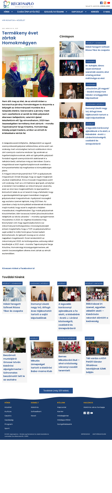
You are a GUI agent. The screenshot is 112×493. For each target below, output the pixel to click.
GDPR (26, 436)
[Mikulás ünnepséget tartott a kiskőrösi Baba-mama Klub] (42, 349)
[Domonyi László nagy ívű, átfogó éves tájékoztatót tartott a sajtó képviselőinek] (72, 110)
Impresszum (85, 434)
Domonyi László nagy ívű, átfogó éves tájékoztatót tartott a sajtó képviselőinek (41, 310)
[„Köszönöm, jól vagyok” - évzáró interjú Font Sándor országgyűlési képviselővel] (72, 91)
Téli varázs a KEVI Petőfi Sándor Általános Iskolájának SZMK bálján (96, 365)
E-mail (107, 11)
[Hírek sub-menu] (12, 12)
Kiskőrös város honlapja (94, 407)
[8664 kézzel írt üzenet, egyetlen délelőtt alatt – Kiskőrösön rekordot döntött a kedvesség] (97, 294)
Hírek (7, 11)
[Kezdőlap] (18, 4)
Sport (7, 428)
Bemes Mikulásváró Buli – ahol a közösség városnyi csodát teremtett (69, 363)
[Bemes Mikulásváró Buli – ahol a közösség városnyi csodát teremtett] (70, 347)
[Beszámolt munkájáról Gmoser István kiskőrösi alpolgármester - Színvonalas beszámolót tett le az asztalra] (14, 345)
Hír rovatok (8, 20)
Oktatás (99, 283)
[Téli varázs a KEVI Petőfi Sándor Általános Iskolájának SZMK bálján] (97, 348)
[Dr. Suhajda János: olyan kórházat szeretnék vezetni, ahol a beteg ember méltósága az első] (72, 68)
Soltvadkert (36, 411)
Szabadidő (100, 43)
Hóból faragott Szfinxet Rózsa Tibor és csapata (13, 307)
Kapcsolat (77, 11)
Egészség (90, 62)
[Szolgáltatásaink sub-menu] (67, 12)
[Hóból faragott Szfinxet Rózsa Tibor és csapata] (72, 49)
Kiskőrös (35, 407)
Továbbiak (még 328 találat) (56, 390)
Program (9, 424)
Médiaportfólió (63, 420)
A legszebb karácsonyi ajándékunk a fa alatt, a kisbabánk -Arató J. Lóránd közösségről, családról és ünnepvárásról (69, 316)
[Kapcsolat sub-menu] (86, 12)
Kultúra (8, 411)
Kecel (33, 416)
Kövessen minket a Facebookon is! (18, 268)
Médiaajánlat (63, 416)
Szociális (62, 338)
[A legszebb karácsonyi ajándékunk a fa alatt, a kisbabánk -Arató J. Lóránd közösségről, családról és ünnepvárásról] (72, 130)
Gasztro (8, 416)
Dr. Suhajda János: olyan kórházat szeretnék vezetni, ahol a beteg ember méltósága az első (97, 72)
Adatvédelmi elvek (99, 434)
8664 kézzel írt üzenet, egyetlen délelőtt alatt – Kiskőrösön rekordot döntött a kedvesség (97, 312)
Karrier (60, 411)
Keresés (95, 11)
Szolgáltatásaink (54, 11)
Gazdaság (91, 84)
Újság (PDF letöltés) (28, 11)
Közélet (21, 20)
